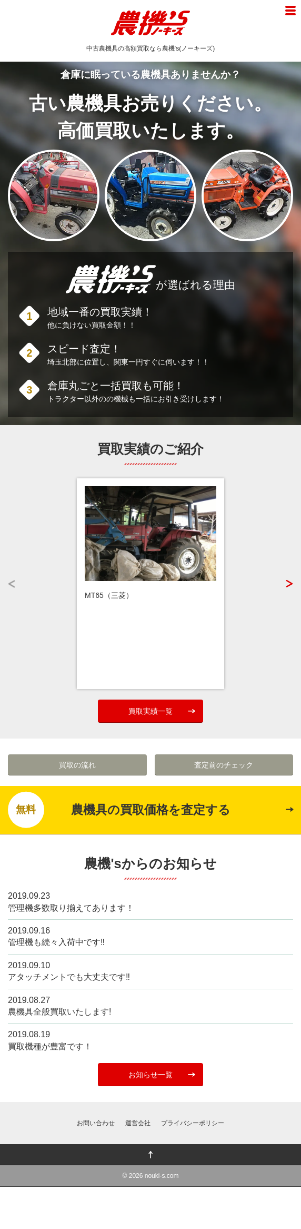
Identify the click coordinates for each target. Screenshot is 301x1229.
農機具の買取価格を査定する (119, 810)
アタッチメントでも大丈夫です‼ (69, 976)
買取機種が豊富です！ (50, 1046)
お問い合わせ (96, 1123)
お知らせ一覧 (150, 1074)
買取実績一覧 (150, 711)
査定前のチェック (223, 765)
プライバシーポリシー (192, 1123)
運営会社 (137, 1123)
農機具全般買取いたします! (59, 1011)
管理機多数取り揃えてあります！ (71, 907)
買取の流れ (77, 765)
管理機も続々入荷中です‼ (56, 942)
